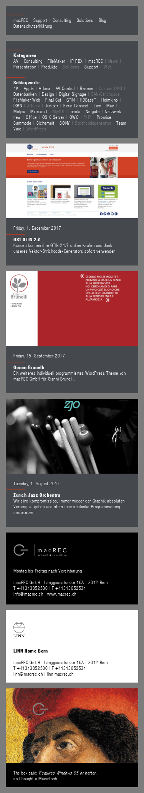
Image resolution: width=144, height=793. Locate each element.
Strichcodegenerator (93, 123)
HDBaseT (88, 100)
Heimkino (109, 100)
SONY (65, 123)
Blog (102, 20)
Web (108, 66)
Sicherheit (45, 123)
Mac (110, 105)
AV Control (65, 88)
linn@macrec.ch (28, 674)
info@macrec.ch (28, 594)
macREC (20, 20)
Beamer (87, 88)
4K (15, 88)
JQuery (33, 105)
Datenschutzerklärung (32, 26)
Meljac (19, 111)
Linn (97, 105)
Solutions (85, 20)
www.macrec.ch (61, 594)
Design (48, 94)
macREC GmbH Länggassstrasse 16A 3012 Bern (60, 582)
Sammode (22, 123)
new (17, 117)
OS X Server (53, 117)
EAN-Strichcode (105, 94)
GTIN (70, 100)
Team (121, 123)
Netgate (92, 111)
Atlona (44, 88)
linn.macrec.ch (60, 674)
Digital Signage (72, 94)
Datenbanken (25, 94)
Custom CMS (110, 88)
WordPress (36, 128)
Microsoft (38, 111)
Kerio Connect (76, 105)
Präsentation (24, 66)
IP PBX (76, 61)
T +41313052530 (31, 588)
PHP (87, 117)
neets (76, 111)
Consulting (62, 20)
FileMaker (56, 61)
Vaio (17, 128)
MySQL (59, 111)
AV (15, 61)
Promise (104, 117)
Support (40, 20)
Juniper (51, 105)
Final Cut (53, 100)
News (113, 61)
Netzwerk (113, 111)
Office (31, 117)
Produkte (49, 66)
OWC (74, 117)
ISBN (17, 105)
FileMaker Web (26, 100)
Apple (29, 88)
